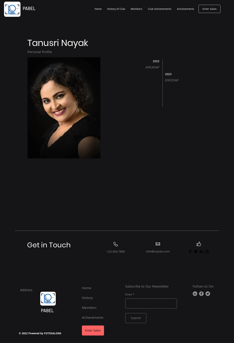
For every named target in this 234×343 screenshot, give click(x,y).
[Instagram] (207, 251)
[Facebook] (190, 251)
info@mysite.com (158, 251)
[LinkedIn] (201, 251)
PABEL (29, 8)
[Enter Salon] (209, 9)
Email (128, 294)
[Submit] (135, 318)
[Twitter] (196, 251)
